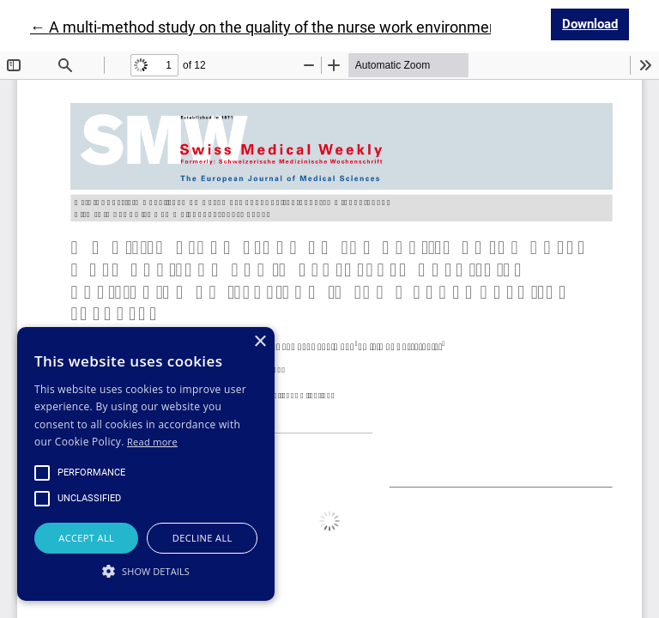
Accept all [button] (86, 537)
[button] (145, 570)
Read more (152, 441)
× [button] (259, 342)
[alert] (146, 464)
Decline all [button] (202, 537)
